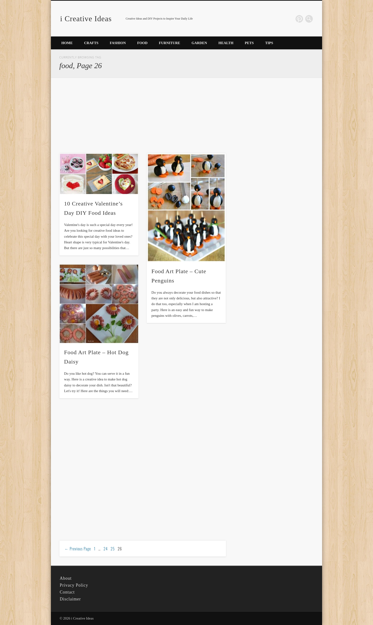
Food (142, 43)
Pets (249, 43)
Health (225, 43)
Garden (199, 43)
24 (105, 549)
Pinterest (299, 19)
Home (67, 43)
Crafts (91, 43)
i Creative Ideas (86, 18)
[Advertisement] (142, 115)
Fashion (118, 43)
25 (113, 549)
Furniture (169, 43)
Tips (269, 43)
